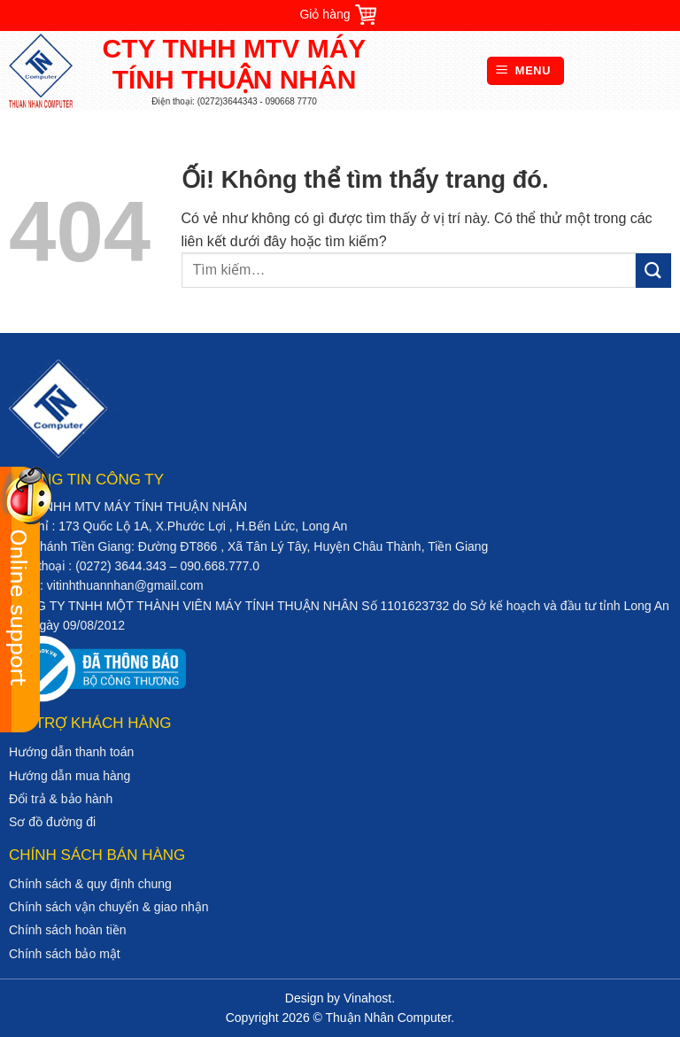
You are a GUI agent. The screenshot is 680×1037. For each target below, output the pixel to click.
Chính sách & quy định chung (90, 884)
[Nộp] (653, 270)
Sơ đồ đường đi (52, 822)
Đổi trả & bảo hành (60, 799)
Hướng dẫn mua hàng (69, 776)
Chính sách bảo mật (64, 954)
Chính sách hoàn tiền (68, 930)
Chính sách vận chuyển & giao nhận (109, 907)
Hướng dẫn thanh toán (71, 752)
